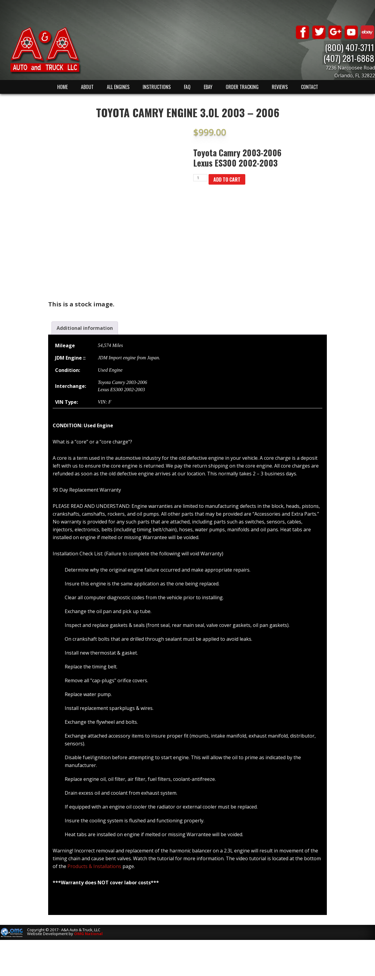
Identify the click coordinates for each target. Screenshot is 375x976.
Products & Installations (94, 866)
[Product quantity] (200, 177)
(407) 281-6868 (349, 57)
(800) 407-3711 (350, 47)
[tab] (84, 328)
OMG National (88, 933)
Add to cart (226, 179)
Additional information (85, 328)
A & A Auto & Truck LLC (45, 50)
